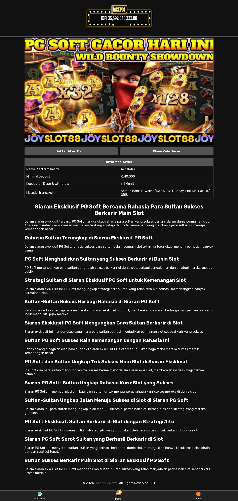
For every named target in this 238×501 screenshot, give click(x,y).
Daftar (119, 495)
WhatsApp (39, 496)
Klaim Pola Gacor (167, 151)
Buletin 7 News (106, 483)
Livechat (198, 496)
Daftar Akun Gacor (71, 151)
